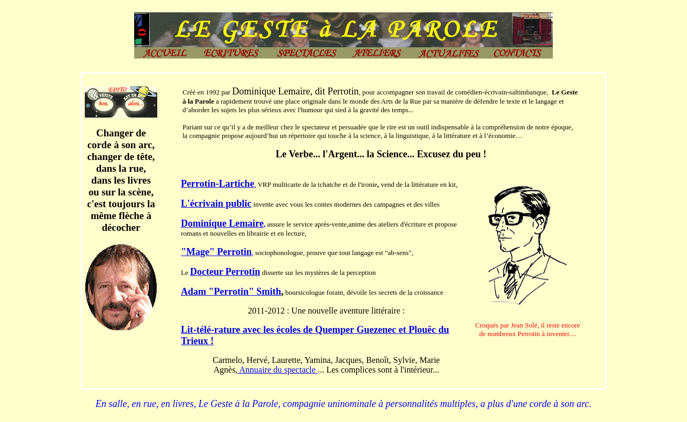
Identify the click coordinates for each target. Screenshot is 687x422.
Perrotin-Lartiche (217, 183)
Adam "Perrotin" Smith (231, 291)
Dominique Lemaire (222, 223)
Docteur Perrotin (225, 271)
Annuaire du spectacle (278, 369)
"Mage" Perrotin (216, 251)
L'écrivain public (216, 203)
